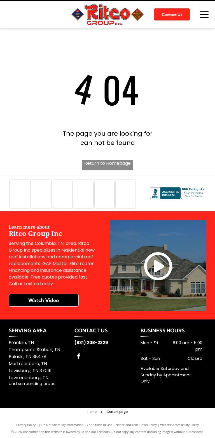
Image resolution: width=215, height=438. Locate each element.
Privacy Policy (26, 425)
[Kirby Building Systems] (83, 194)
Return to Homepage (107, 163)
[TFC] (104, 194)
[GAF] (20, 194)
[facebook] (78, 357)
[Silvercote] (125, 194)
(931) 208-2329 (91, 343)
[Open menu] (204, 14)
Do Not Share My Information (62, 425)
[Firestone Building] (62, 194)
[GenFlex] (41, 194)
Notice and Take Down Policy (136, 425)
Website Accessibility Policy (179, 425)
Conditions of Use (99, 425)
